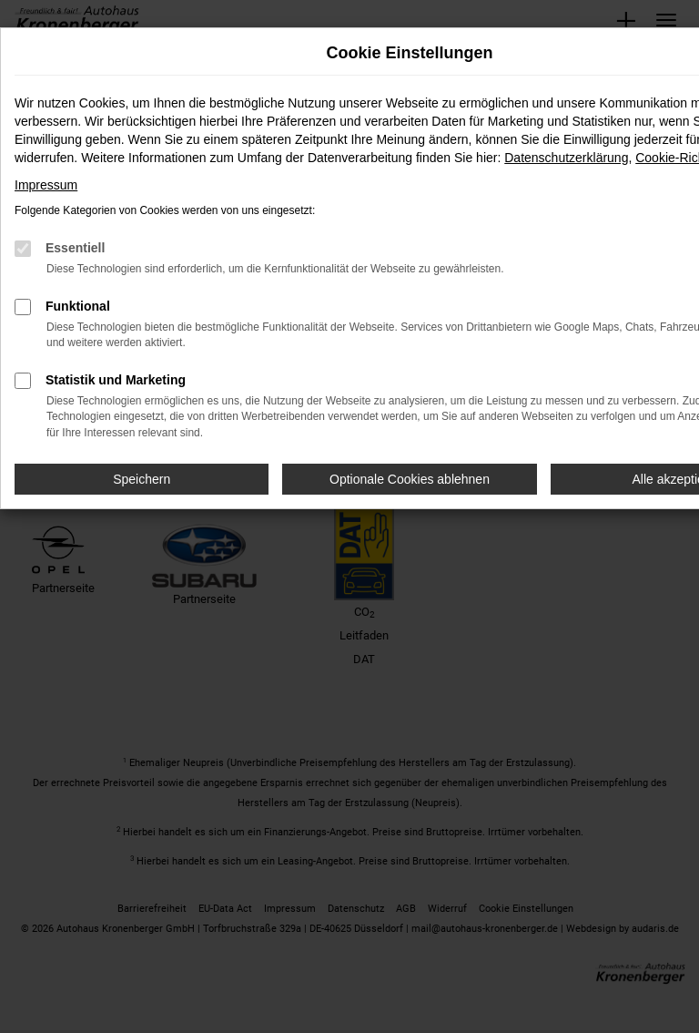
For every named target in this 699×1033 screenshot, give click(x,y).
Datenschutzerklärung (566, 157)
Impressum (46, 185)
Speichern (141, 479)
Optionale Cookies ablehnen (409, 479)
